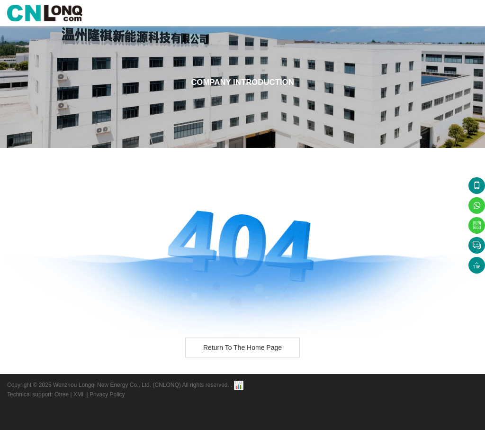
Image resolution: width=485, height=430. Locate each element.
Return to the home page (242, 347)
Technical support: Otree (38, 394)
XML (79, 394)
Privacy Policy (107, 394)
